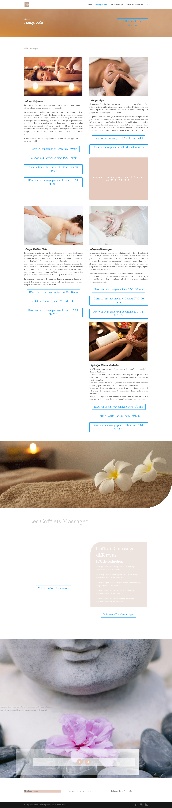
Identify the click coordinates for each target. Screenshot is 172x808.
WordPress (60, 805)
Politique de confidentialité (121, 791)
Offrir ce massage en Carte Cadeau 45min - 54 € (118, 149)
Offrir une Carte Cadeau (130, 23)
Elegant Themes (38, 805)
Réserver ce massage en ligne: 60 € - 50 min (118, 406)
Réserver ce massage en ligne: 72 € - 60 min (53, 292)
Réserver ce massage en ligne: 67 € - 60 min (118, 289)
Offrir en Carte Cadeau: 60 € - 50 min (119, 416)
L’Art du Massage (116, 5)
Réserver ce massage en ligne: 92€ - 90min (53, 158)
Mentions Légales (31, 791)
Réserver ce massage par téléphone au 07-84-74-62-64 (53, 182)
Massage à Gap (101, 5)
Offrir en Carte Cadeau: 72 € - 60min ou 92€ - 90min (53, 169)
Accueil (89, 5)
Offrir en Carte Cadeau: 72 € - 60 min (53, 301)
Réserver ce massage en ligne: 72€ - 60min (53, 148)
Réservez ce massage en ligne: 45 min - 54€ (119, 138)
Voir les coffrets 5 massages (53, 588)
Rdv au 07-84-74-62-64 (134, 5)
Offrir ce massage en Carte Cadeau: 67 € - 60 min (119, 300)
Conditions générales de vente (79, 791)
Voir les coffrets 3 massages (118, 614)
